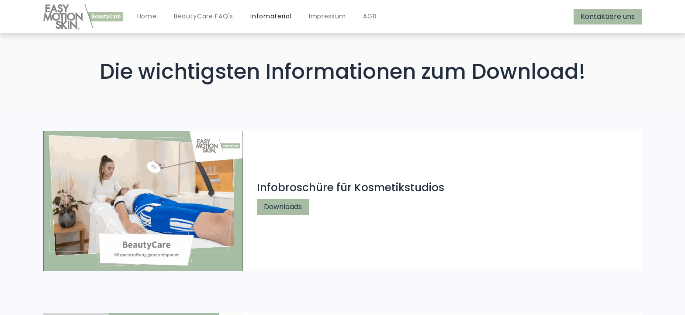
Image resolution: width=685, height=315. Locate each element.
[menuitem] (147, 16)
